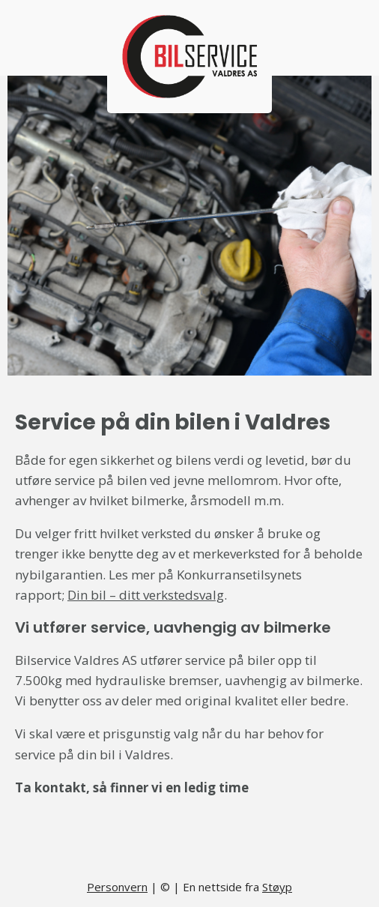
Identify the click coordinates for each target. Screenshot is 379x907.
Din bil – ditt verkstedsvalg (145, 594)
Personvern (117, 886)
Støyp (277, 886)
